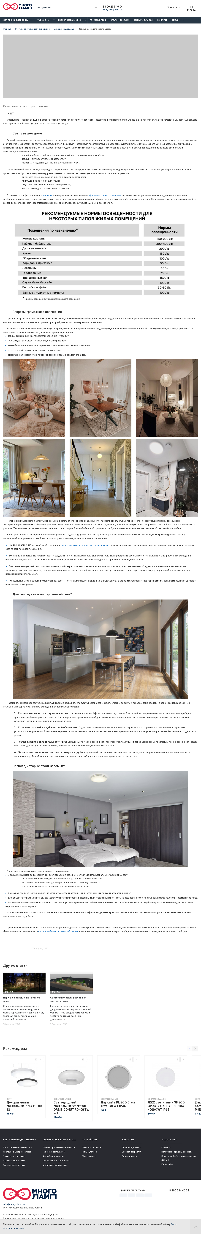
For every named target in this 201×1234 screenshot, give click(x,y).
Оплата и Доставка (120, 20)
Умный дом (43, 20)
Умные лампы (88, 1156)
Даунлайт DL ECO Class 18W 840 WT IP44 (118, 1104)
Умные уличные (89, 1152)
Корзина (191, 8)
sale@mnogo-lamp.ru (112, 9)
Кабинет (172, 7)
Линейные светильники (54, 1152)
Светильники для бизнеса (15, 20)
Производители (98, 20)
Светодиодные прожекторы (17, 1152)
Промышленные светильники (17, 1147)
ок (195, 1226)
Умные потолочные (91, 1147)
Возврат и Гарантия (143, 20)
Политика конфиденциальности (176, 1152)
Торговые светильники (14, 1165)
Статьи (175, 20)
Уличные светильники (13, 1156)
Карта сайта (167, 1164)
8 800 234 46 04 (113, 6)
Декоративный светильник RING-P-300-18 (24, 1106)
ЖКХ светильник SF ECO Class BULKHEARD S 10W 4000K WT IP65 (166, 1106)
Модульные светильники (55, 1165)
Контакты (162, 20)
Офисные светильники (14, 1160)
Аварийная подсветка (53, 1156)
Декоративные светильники (56, 1160)
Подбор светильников (69, 20)
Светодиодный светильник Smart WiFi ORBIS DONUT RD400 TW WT (71, 1108)
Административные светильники (59, 1147)
